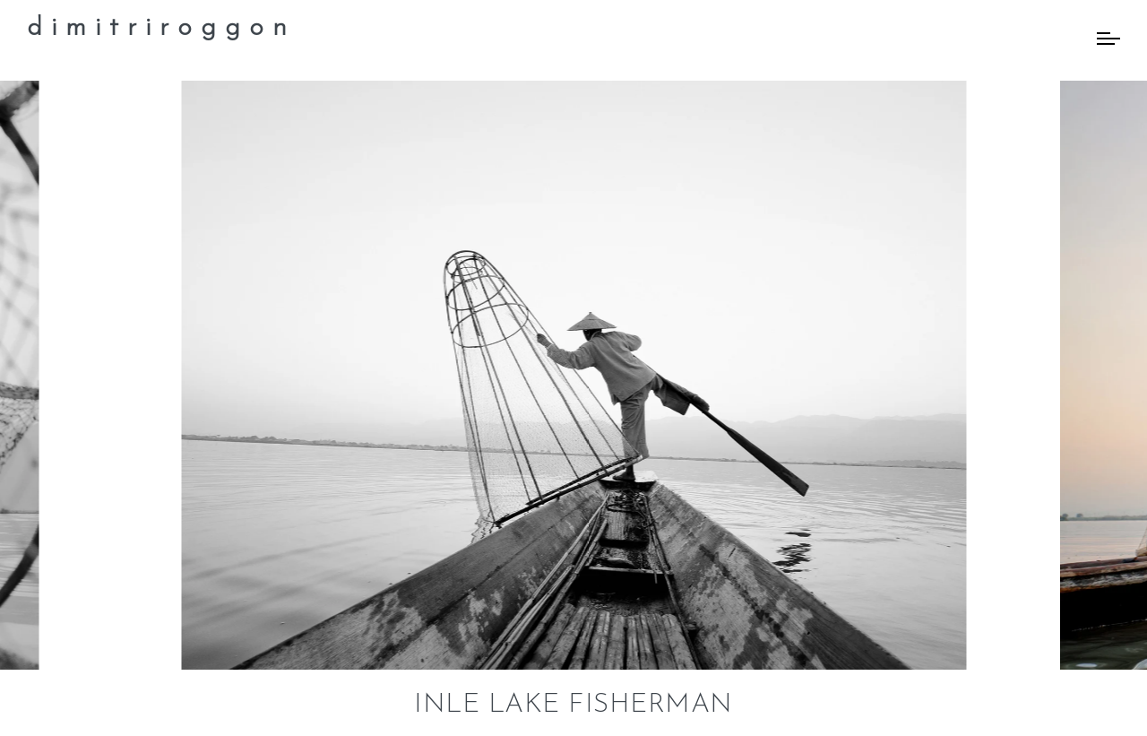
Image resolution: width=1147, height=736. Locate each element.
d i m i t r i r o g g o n (157, 28)
